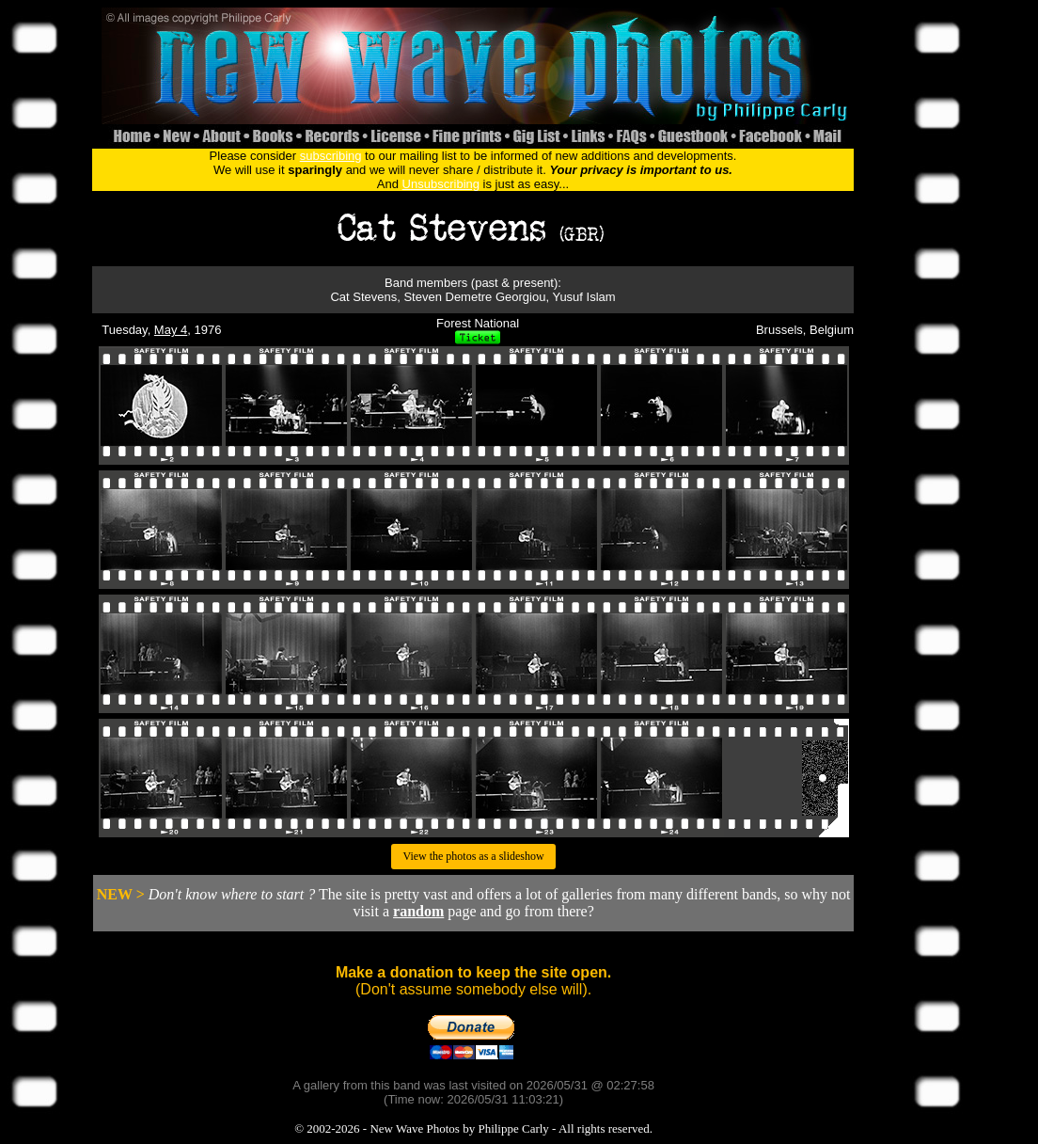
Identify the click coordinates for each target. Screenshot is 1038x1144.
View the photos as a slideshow (472, 856)
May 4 (170, 330)
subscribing (331, 156)
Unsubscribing (441, 184)
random (418, 911)
